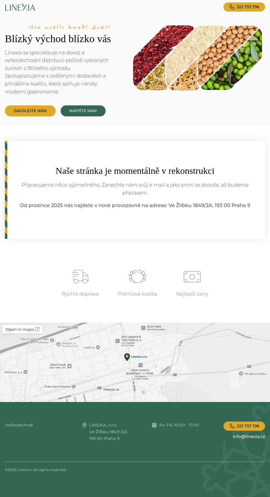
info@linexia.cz (249, 436)
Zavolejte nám (30, 110)
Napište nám (83, 110)
